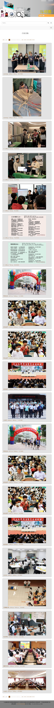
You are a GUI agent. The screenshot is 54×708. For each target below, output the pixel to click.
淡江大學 (19, 704)
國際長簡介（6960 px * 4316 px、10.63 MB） (14, 666)
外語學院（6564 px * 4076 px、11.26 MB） (13, 636)
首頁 (3, 39)
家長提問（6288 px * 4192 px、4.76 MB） (13, 327)
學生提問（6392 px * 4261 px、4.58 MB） (13, 358)
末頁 (25, 39)
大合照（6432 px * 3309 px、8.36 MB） (13, 691)
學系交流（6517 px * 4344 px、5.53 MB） (13, 296)
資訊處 (23, 704)
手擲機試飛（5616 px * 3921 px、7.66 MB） (14, 607)
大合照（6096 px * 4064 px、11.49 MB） (13, 420)
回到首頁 (43, 0)
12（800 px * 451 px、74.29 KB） (11, 238)
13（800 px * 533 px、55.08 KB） (11, 148)
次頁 (22, 39)
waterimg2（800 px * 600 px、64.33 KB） (13, 74)
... (20, 39)
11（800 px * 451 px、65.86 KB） (11, 265)
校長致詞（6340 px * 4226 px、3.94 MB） (13, 389)
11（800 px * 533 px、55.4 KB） (11, 210)
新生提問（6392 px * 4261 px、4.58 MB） (13, 513)
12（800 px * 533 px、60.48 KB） (11, 179)
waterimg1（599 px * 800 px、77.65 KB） (13, 117)
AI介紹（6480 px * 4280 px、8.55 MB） (13, 575)
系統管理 (50, 0)
